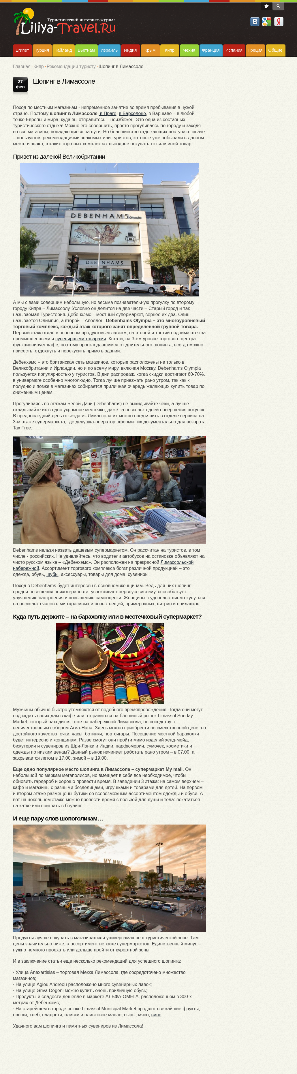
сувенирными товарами (80, 338)
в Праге (107, 113)
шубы (52, 574)
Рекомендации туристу (71, 66)
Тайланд (63, 50)
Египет (22, 50)
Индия (130, 50)
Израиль (109, 50)
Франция (210, 50)
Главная (22, 66)
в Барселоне (132, 113)
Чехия (189, 50)
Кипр (169, 50)
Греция (255, 50)
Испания (234, 50)
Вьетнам (86, 50)
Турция (42, 50)
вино (156, 1014)
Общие (275, 50)
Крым (149, 50)
